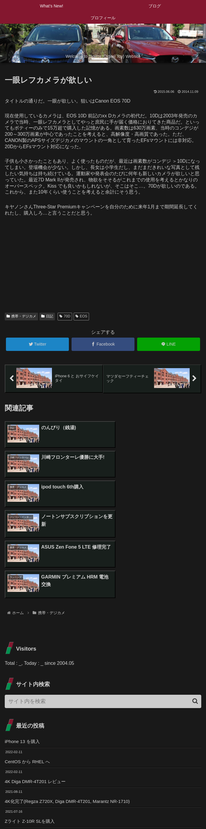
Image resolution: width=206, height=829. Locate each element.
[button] (195, 613)
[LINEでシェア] (168, 344)
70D (64, 316)
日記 (47, 316)
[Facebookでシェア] (103, 344)
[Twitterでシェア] (37, 344)
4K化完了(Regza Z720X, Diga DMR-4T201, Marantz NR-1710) (71, 714)
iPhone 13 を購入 (23, 653)
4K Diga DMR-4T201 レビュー (37, 694)
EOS (81, 316)
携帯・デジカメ (21, 316)
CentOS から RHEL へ (28, 673)
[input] (103, 613)
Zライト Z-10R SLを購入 (31, 734)
